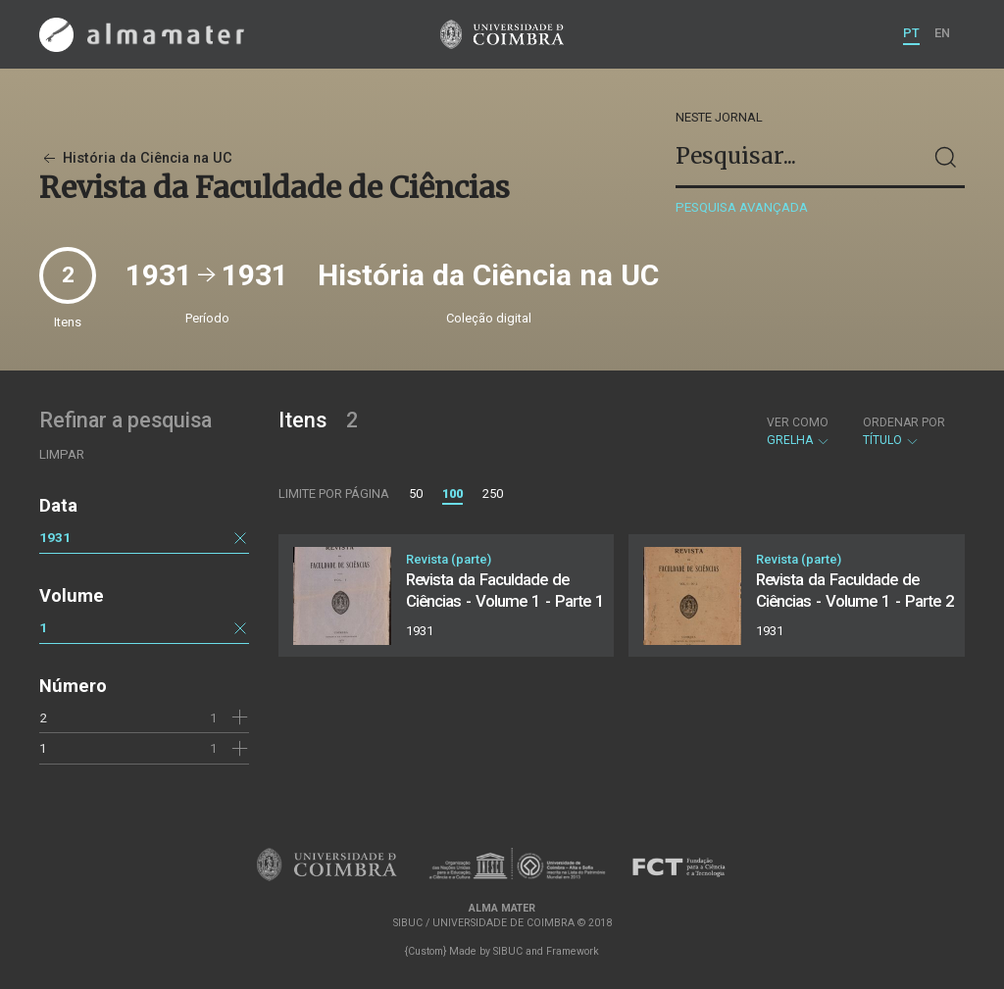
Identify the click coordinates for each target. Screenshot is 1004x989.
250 (492, 493)
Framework (572, 951)
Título (904, 431)
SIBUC (508, 951)
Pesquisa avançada (742, 207)
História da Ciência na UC (135, 158)
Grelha (798, 431)
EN (942, 32)
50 (416, 493)
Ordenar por (904, 422)
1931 (55, 537)
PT (911, 32)
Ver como (797, 422)
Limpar (61, 454)
